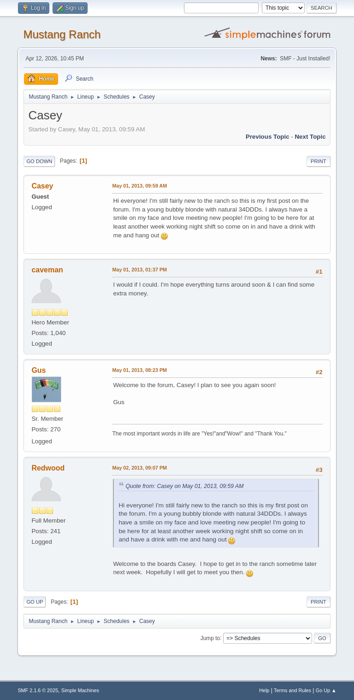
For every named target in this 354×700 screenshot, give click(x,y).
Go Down (39, 161)
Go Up (34, 602)
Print (318, 161)
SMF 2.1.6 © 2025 (38, 690)
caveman (47, 270)
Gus (38, 370)
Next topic (310, 136)
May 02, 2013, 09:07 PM (139, 468)
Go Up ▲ (326, 690)
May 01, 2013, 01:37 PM (139, 269)
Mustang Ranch (61, 34)
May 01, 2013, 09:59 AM (139, 185)
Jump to (210, 638)
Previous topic (267, 136)
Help (264, 690)
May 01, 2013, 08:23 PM (139, 370)
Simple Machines (80, 690)
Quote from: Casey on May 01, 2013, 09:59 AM (184, 486)
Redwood (48, 468)
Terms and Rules (292, 690)
